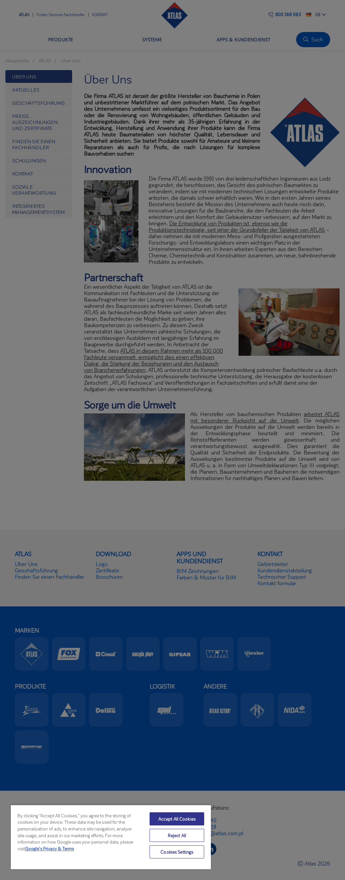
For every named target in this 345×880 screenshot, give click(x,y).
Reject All (177, 835)
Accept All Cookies (176, 818)
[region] (111, 837)
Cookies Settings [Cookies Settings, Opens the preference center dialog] (176, 851)
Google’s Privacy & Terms (49, 848)
